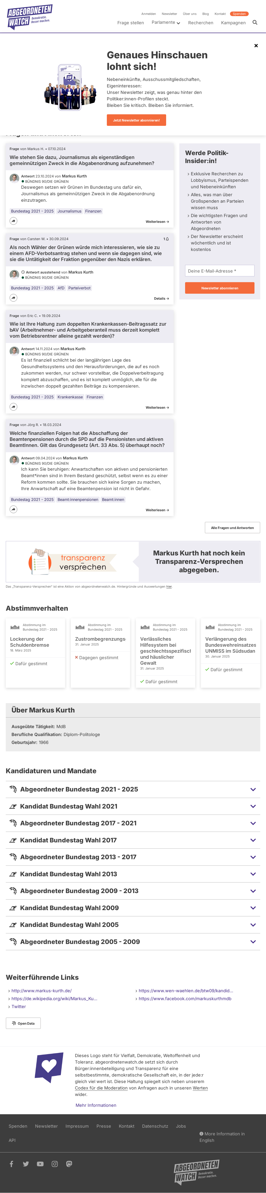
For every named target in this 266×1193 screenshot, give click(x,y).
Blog (205, 14)
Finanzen (93, 211)
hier (169, 586)
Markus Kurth (74, 176)
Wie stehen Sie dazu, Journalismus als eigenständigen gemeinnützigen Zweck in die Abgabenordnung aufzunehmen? (82, 160)
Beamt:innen (113, 499)
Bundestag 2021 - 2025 (32, 211)
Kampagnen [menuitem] (233, 22)
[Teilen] (13, 221)
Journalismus (69, 211)
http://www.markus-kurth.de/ (42, 990)
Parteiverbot (79, 288)
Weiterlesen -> (157, 221)
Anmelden (148, 14)
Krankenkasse (70, 397)
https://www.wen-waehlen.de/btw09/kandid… (186, 990)
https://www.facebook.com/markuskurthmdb (185, 998)
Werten (200, 1087)
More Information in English (222, 1137)
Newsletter (169, 14)
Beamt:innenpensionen (78, 499)
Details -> (161, 298)
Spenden (239, 14)
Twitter (19, 1006)
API (12, 1140)
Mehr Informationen (96, 1105)
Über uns (190, 14)
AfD (61, 288)
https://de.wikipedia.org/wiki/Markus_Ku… (54, 998)
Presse (104, 1126)
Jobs (181, 1126)
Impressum (77, 1126)
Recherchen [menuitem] (200, 22)
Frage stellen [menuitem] (130, 22)
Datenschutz (155, 1126)
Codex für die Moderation (101, 1087)
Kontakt (220, 14)
